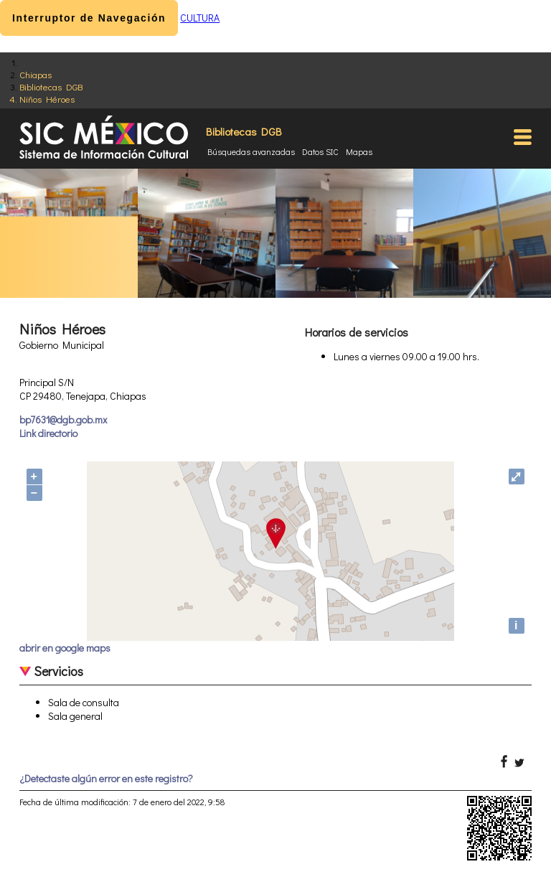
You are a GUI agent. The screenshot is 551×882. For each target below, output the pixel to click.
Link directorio (48, 433)
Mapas (359, 151)
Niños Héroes (47, 99)
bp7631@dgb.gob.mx (63, 419)
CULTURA (200, 17)
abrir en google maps (64, 648)
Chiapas (35, 74)
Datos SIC (320, 151)
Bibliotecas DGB (51, 86)
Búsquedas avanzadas (251, 151)
